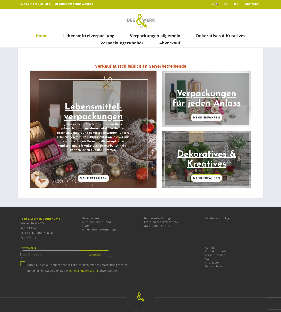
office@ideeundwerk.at (74, 4)
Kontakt (210, 247)
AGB (208, 259)
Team (86, 226)
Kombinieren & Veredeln (160, 222)
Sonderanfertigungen (158, 218)
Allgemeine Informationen (100, 229)
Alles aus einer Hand (96, 222)
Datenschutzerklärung (83, 271)
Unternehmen (91, 218)
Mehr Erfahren (93, 178)
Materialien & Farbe (157, 226)
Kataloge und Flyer (218, 218)
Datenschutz (213, 266)
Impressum (213, 262)
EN (215, 4)
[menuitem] (236, 4)
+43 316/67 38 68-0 (35, 4)
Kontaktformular (216, 251)
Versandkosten (215, 255)
